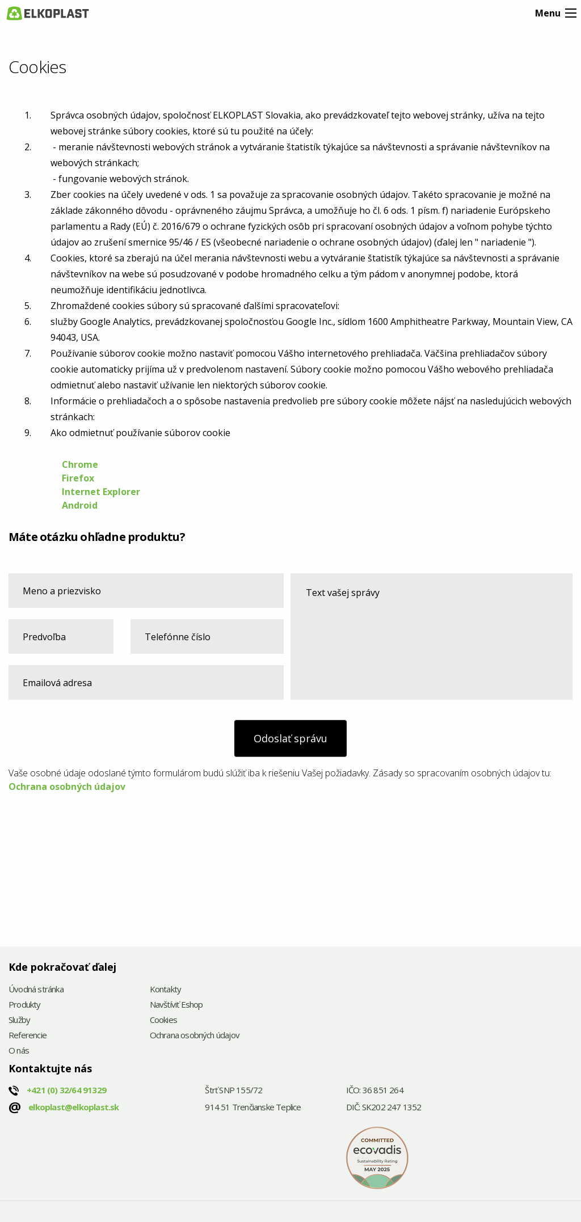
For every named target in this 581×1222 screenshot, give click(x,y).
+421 (66, 1090)
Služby (19, 1020)
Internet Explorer (101, 491)
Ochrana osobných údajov (67, 786)
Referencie (28, 1036)
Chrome (80, 464)
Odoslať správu (290, 738)
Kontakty (166, 990)
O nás (19, 1051)
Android (80, 505)
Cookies (163, 1020)
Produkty (25, 1005)
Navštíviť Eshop (176, 1005)
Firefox (79, 478)
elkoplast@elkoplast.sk (73, 1107)
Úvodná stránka (36, 990)
